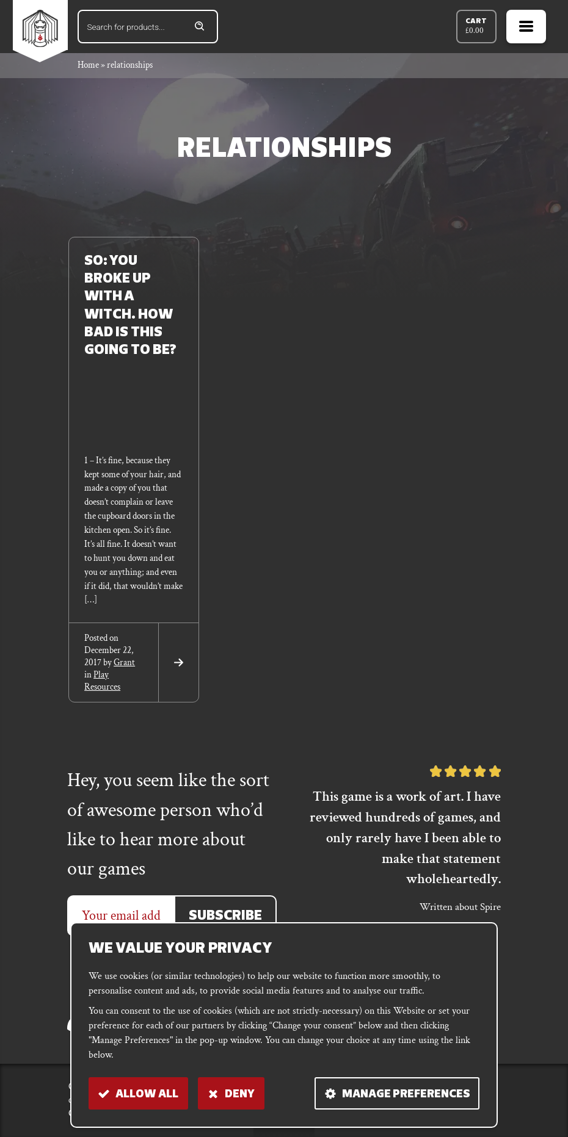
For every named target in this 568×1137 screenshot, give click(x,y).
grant (124, 662)
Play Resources (102, 681)
